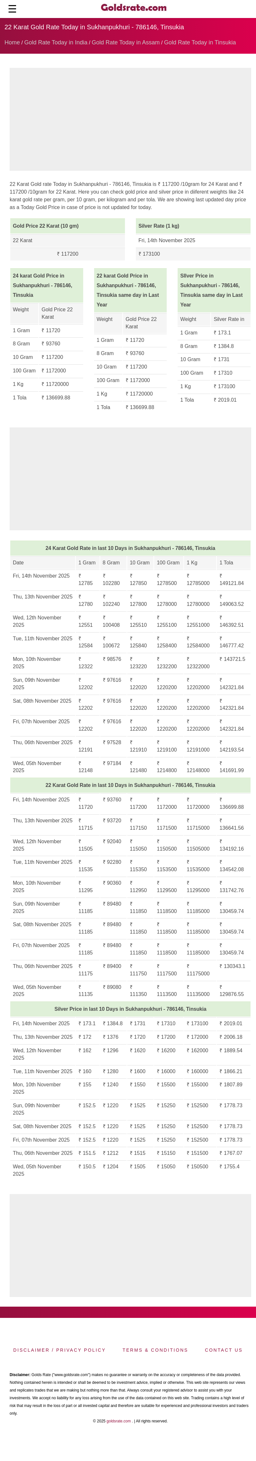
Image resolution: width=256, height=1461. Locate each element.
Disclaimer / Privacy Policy (59, 1350)
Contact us (224, 1350)
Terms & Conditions (155, 1350)
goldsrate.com (119, 1421)
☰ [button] (12, 9)
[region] (130, 120)
